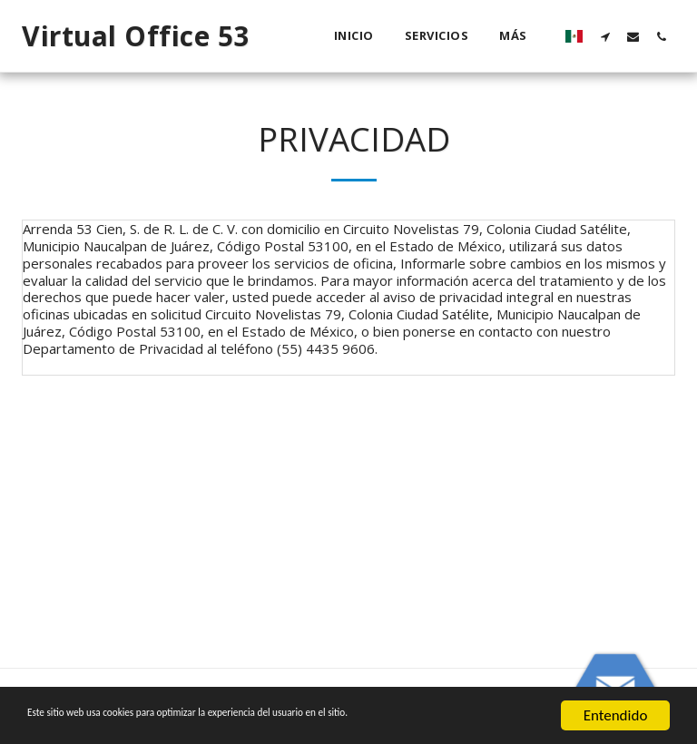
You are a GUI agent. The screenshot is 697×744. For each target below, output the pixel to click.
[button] (605, 36)
